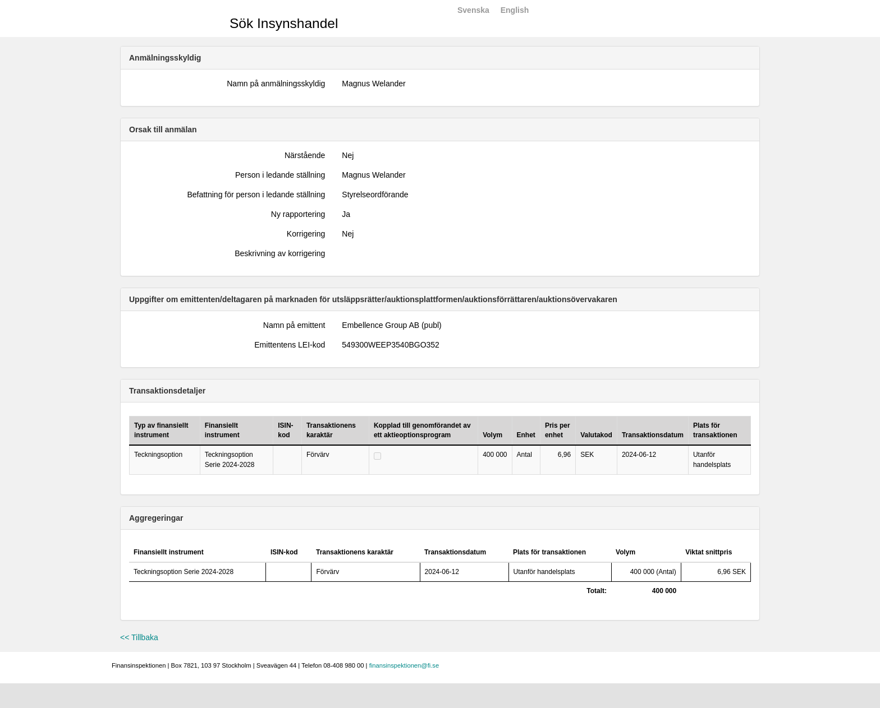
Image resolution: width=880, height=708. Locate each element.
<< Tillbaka (139, 637)
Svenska (473, 10)
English (515, 10)
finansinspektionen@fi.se (404, 665)
